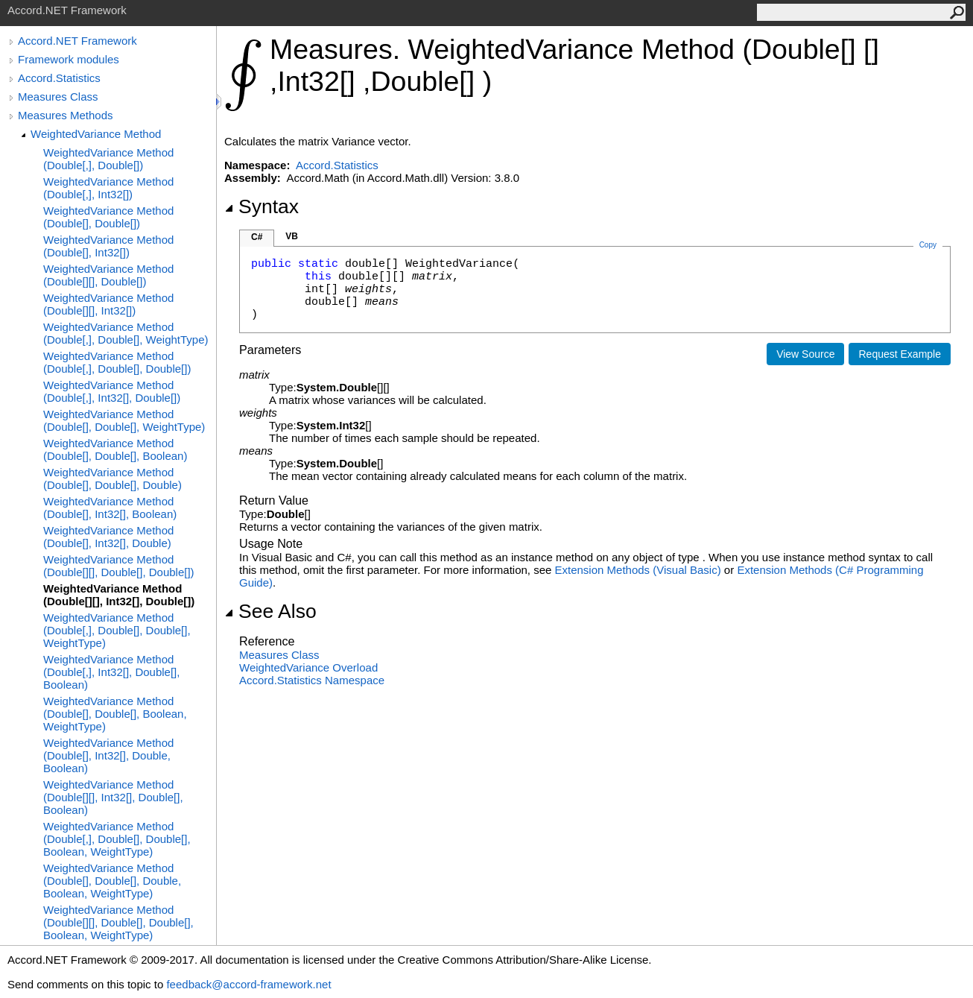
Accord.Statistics (59, 78)
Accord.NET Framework (77, 40)
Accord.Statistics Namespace (311, 680)
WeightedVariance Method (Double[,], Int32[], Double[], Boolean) (111, 672)
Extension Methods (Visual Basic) (638, 569)
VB (291, 236)
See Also (270, 611)
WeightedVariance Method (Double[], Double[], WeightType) (124, 420)
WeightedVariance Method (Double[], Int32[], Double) (108, 536)
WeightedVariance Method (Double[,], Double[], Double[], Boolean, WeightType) (117, 839)
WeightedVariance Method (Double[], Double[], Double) (112, 478)
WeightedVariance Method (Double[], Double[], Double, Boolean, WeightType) (112, 881)
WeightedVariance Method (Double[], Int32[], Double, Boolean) (108, 755)
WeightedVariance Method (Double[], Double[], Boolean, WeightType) (115, 714)
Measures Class (58, 96)
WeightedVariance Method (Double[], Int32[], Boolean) (110, 507)
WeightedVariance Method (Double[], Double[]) (108, 217)
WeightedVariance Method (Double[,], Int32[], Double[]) (111, 391)
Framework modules (68, 59)
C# (256, 237)
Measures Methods (65, 115)
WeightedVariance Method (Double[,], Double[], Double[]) (117, 362)
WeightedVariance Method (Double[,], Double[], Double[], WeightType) (117, 630)
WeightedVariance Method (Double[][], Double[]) (108, 275)
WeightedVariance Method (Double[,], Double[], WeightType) (126, 333)
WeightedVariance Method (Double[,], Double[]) (108, 158)
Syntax (261, 206)
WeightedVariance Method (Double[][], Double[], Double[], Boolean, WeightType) (118, 922)
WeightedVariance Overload (308, 667)
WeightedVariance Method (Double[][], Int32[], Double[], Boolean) (113, 797)
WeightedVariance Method (96, 133)
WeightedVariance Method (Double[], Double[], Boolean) (115, 449)
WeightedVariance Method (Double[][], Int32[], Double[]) (118, 594)
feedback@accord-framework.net (248, 984)
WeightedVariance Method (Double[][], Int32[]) (108, 304)
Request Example (899, 354)
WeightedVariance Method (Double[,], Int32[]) (108, 187)
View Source (805, 354)
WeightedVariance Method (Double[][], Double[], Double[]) (118, 565)
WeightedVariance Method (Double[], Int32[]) (108, 246)
